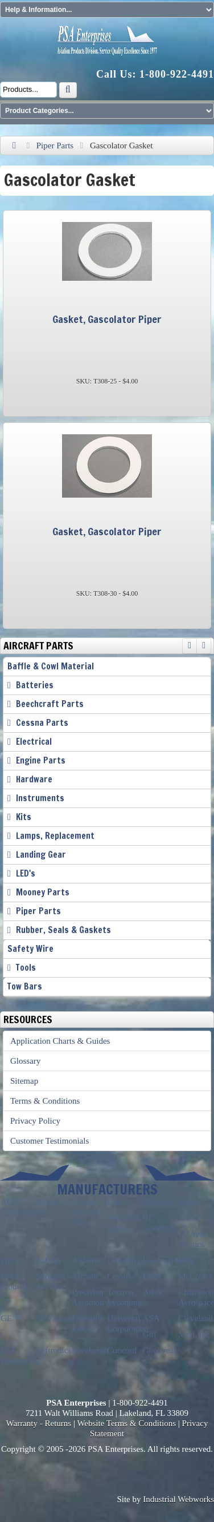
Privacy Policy (35, 1120)
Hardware (34, 779)
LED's (25, 873)
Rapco (189, 1201)
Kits (23, 817)
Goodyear (159, 1350)
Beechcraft (90, 1350)
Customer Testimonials (49, 1140)
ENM (152, 1276)
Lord (115, 1201)
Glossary (25, 1060)
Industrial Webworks (178, 1499)
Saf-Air (49, 1260)
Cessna (119, 1276)
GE (6, 1318)
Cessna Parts (42, 723)
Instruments (40, 798)
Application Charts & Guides (60, 1040)
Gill (149, 1334)
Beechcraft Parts (50, 704)
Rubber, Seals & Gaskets (63, 930)
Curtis (188, 1217)
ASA (151, 1318)
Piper (10, 1260)
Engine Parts (40, 760)
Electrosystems (169, 1260)
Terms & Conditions (45, 1100)
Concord (122, 1350)
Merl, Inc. (195, 1334)
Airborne (87, 1260)
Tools (26, 968)
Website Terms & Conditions (126, 1423)
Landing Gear (41, 855)
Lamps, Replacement (55, 836)
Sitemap (24, 1080)
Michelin (158, 1201)
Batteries (35, 685)
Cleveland (195, 1318)
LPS (185, 1260)
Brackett (121, 1260)
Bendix (48, 1201)
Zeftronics (54, 1350)
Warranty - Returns (39, 1423)
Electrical (34, 742)
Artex (152, 1292)
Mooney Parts (42, 892)
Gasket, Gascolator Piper (107, 319)
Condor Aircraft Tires (85, 1212)
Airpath (85, 1276)
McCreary (195, 1276)
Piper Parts (54, 145)
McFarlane (54, 1318)
